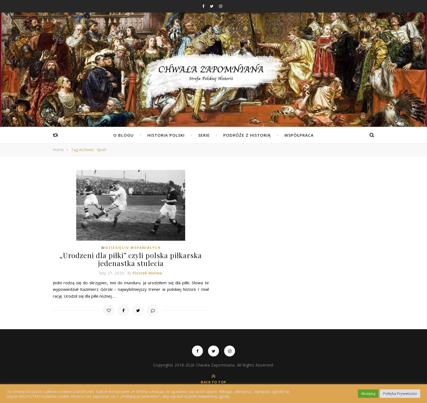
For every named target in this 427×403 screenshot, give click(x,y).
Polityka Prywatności (400, 393)
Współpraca (299, 135)
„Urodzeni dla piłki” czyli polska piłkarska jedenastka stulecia (131, 259)
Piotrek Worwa (147, 273)
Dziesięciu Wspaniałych (133, 247)
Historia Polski (166, 135)
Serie (204, 135)
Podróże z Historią (247, 135)
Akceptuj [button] (368, 393)
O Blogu (123, 135)
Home (58, 149)
